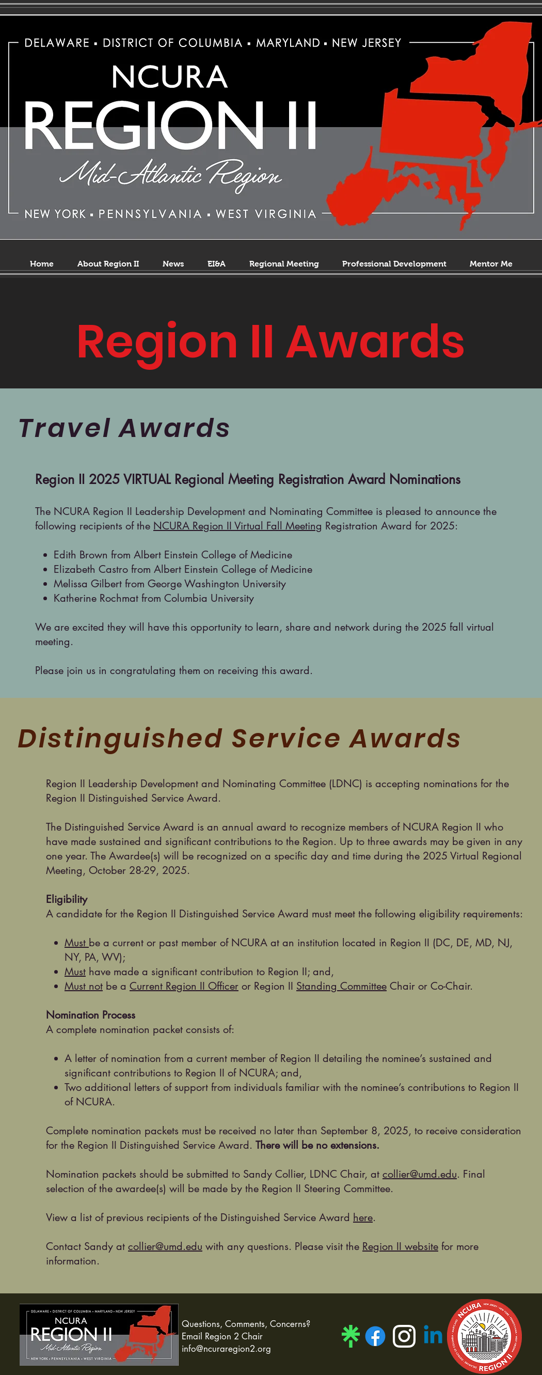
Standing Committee (341, 986)
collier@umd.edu (419, 1174)
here (363, 1217)
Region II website (400, 1246)
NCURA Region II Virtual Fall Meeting (237, 526)
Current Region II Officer (184, 986)
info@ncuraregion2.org (226, 1348)
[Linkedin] (433, 1336)
